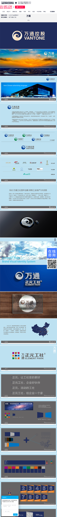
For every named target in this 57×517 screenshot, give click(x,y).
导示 (29, 11)
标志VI (8, 11)
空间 (25, 11)
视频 (20, 11)
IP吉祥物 (39, 11)
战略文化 (14, 11)
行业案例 (52, 11)
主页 (3, 11)
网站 (44, 11)
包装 (33, 11)
